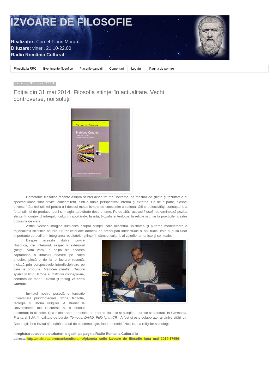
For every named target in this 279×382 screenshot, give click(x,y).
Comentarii (116, 68)
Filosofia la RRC (25, 68)
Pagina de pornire (161, 68)
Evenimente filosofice (58, 68)
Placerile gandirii (91, 68)
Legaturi (136, 68)
